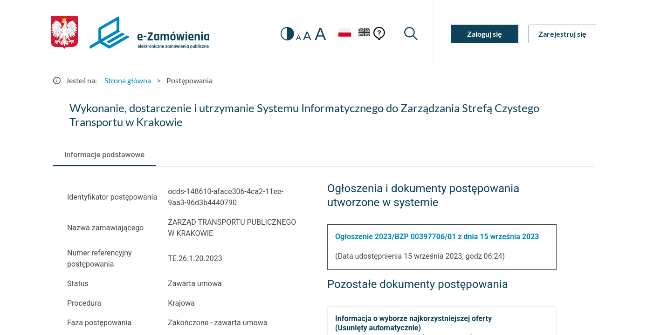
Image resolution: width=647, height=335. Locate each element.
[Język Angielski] (364, 33)
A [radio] (298, 37)
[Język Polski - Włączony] (344, 33)
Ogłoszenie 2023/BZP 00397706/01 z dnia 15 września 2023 (437, 236)
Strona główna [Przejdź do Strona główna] (127, 80)
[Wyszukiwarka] (411, 33)
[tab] (104, 155)
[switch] (287, 33)
